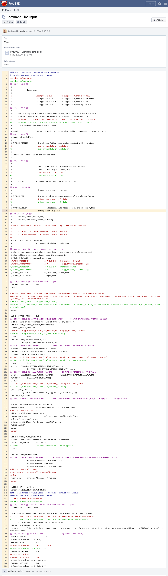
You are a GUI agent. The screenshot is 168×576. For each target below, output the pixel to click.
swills (22, 31)
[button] (165, 3)
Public (23, 22)
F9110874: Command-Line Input (26, 51)
